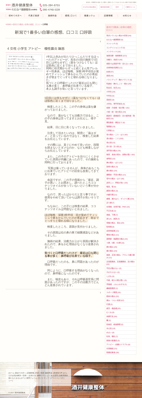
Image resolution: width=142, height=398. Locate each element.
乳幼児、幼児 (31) (113, 88)
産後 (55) (110, 76)
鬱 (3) (108, 320)
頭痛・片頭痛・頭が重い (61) (117, 108)
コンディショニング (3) (115, 48)
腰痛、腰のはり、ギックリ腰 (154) (120, 199)
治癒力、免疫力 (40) (114, 60)
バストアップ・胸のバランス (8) (119, 80)
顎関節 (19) (110, 127)
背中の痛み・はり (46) (115, 179)
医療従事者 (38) (112, 352)
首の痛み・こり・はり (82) (117, 135)
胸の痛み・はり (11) (114, 163)
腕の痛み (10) (111, 171)
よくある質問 (52, 375)
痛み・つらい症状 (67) (115, 300)
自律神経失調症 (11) (114, 68)
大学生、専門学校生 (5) (115, 104)
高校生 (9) (110, 100)
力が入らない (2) (113, 272)
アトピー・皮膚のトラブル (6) (118, 344)
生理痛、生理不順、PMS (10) (118, 207)
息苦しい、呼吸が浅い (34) (117, 183)
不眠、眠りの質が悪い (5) (116, 280)
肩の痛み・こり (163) (114, 139)
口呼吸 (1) (110, 130)
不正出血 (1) (111, 211)
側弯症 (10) (110, 159)
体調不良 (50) (111, 316)
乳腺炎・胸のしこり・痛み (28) (118, 84)
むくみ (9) (110, 312)
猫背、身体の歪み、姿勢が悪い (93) (120, 155)
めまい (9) (110, 332)
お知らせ (32, 375)
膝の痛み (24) (111, 251)
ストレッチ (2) (112, 44)
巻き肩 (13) (110, 143)
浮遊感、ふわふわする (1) (116, 284)
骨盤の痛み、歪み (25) (115, 223)
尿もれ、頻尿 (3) (113, 219)
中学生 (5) (110, 96)
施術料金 (48, 373)
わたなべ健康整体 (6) (114, 40)
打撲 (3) (109, 304)
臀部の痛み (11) (112, 235)
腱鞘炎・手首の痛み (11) (116, 175)
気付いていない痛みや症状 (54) (118, 36)
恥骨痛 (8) (110, 227)
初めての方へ (20, 373)
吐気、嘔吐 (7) (112, 336)
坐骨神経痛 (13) (112, 231)
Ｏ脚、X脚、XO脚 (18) (115, 243)
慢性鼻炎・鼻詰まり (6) (115, 122)
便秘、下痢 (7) (112, 215)
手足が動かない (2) (113, 268)
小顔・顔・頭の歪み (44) (116, 112)
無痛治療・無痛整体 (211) (116, 56)
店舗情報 (30, 373)
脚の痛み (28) (111, 247)
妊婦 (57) (110, 72)
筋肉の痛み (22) (112, 296)
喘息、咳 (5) (111, 187)
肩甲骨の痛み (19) (113, 151)
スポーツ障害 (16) (113, 292)
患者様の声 (58, 373)
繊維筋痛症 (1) (112, 288)
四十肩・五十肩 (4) (113, 147)
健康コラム (41, 375)
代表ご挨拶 (39, 373)
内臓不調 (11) (111, 195)
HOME (8, 24)
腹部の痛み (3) (112, 191)
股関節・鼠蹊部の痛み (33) (117, 239)
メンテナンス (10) (113, 52)
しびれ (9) (110, 276)
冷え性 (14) (110, 328)
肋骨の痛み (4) (112, 167)
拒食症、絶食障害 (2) (114, 324)
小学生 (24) (110, 92)
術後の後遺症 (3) (113, 341)
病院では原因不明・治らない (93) (119, 64)
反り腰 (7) (110, 203)
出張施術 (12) (111, 349)
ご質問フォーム (31, 378)
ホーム (11, 373)
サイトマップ (43, 378)
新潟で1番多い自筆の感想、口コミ (26, 24)
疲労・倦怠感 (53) (113, 308)
